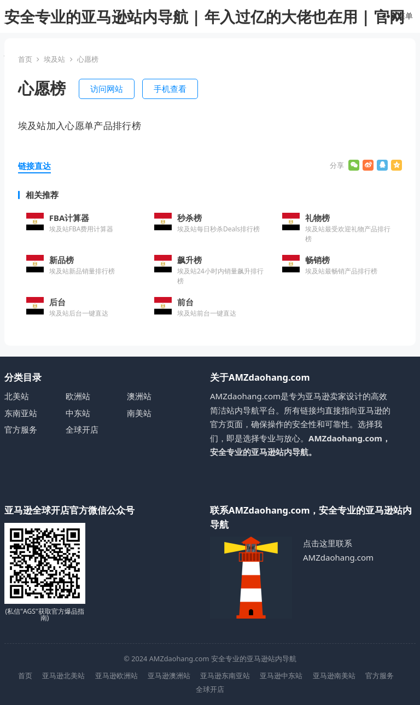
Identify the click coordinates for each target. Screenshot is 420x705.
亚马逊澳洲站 (169, 675)
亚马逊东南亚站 (225, 675)
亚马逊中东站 (281, 675)
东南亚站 (20, 412)
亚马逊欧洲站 (116, 675)
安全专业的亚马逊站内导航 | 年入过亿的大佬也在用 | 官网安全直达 (204, 33)
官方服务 (20, 429)
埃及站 (54, 59)
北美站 (16, 396)
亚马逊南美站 (334, 675)
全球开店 (82, 429)
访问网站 (106, 88)
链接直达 (34, 165)
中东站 (78, 412)
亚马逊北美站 (63, 675)
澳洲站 (139, 396)
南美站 (139, 412)
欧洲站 (78, 396)
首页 (25, 59)
